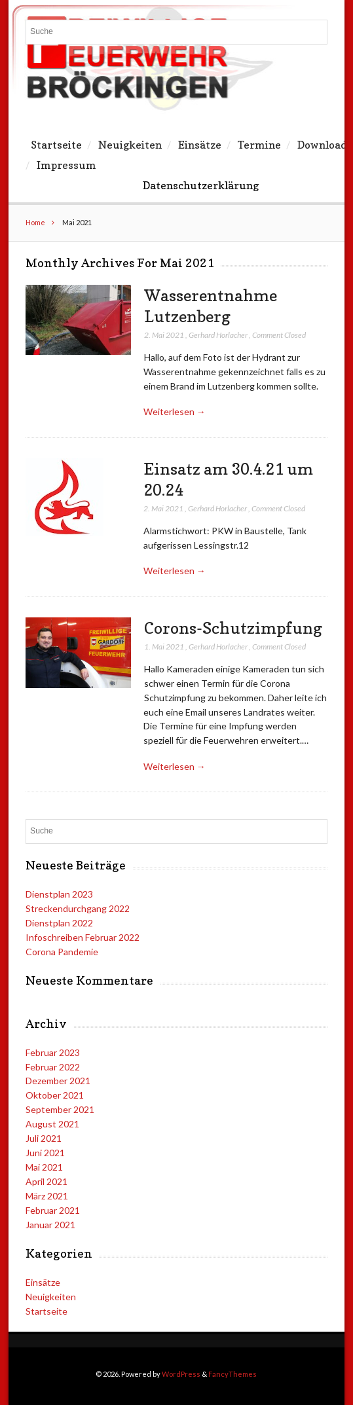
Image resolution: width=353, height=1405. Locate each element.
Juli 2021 (44, 1138)
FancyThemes (232, 1374)
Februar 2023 (53, 1052)
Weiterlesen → (174, 411)
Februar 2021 (53, 1210)
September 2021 (60, 1109)
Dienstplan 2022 (59, 922)
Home (35, 222)
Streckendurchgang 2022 (78, 908)
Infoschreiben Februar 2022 (82, 937)
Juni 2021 (45, 1152)
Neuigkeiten (130, 144)
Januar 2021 (50, 1224)
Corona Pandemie (62, 951)
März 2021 (47, 1195)
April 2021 (46, 1181)
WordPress (181, 1374)
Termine (259, 144)
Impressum (66, 165)
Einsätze (199, 144)
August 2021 (52, 1123)
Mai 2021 (44, 1167)
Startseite (56, 144)
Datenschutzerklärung (201, 185)
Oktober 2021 (55, 1095)
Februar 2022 (53, 1066)
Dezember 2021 (58, 1080)
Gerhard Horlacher (218, 335)
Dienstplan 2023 (59, 894)
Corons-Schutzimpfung (233, 628)
